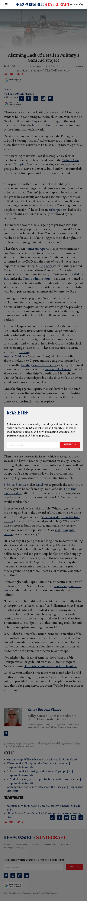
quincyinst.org (75, 4)
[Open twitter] (16, 4)
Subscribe (68, 444)
